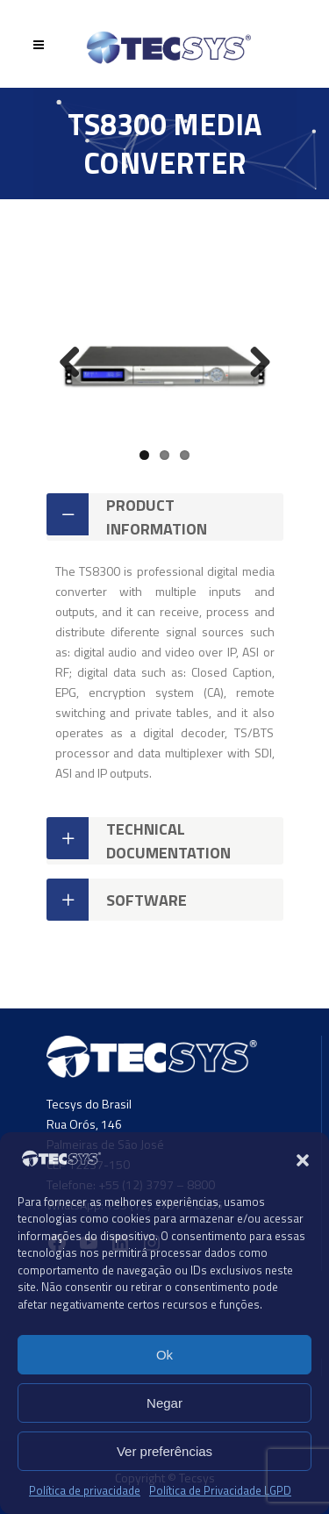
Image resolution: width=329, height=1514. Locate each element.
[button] (302, 1160)
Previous (76, 363)
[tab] (164, 517)
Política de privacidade (84, 1490)
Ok (164, 1354)
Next (253, 363)
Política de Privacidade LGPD (220, 1490)
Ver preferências (164, 1451)
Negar (164, 1403)
